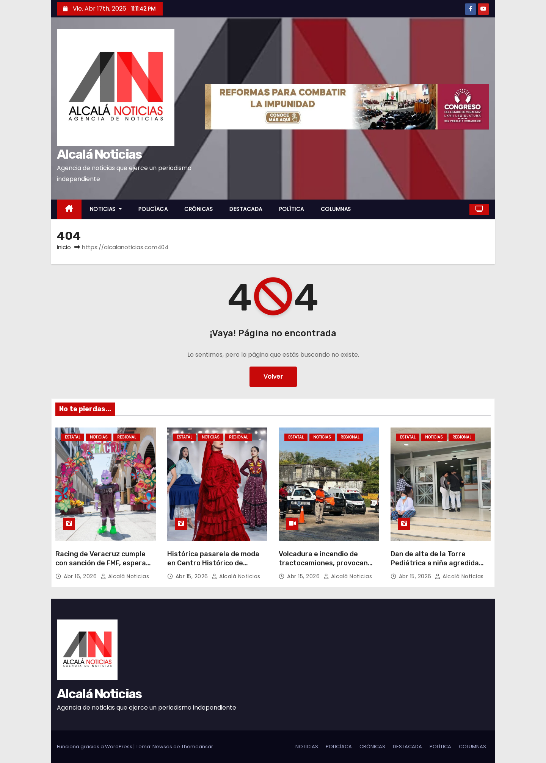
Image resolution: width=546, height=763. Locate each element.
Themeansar (197, 746)
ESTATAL (72, 437)
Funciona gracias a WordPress (95, 746)
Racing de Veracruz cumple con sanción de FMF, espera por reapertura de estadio (100, 563)
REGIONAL (126, 437)
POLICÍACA (153, 209)
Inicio (64, 247)
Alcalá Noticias (99, 154)
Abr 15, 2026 (193, 576)
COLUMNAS (336, 209)
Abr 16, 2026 (81, 576)
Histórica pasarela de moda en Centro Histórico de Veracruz (213, 563)
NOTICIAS (106, 209)
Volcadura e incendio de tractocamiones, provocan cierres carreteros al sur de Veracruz (325, 567)
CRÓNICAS (198, 209)
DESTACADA (245, 209)
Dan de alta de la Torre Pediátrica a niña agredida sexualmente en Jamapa (435, 563)
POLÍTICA (291, 209)
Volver (273, 376)
